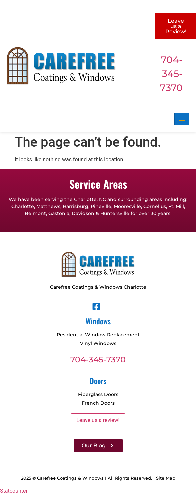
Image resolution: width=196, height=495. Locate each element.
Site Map (165, 478)
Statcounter (14, 491)
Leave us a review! (97, 420)
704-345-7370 (171, 73)
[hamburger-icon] (181, 119)
